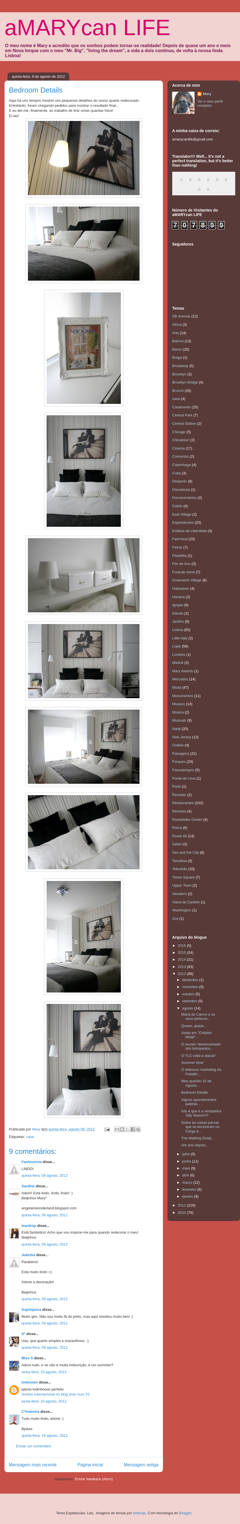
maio (186, 1168)
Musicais (179, 720)
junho (187, 1161)
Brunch (178, 391)
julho (186, 1154)
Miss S (27, 1358)
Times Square (183, 877)
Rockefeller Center (187, 819)
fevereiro (189, 1189)
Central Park (182, 415)
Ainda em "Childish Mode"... (196, 1035)
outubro (189, 994)
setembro (190, 1001)
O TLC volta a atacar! (198, 1056)
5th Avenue (181, 316)
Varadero (179, 894)
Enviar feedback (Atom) (94, 1479)
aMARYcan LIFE (87, 27)
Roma (177, 828)
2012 (182, 974)
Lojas (176, 646)
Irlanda (177, 613)
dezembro (190, 980)
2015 (182, 952)
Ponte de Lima (184, 778)
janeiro (188, 1196)
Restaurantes (183, 803)
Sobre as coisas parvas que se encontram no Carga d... (200, 1126)
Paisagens (180, 753)
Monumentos (182, 696)
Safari (177, 844)
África (176, 324)
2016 (182, 945)
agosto (188, 1008)
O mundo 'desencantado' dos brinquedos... (201, 1046)
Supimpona (31, 1309)
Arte (175, 333)
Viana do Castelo (186, 902)
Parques (179, 761)
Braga (177, 357)
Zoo (175, 918)
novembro (190, 987)
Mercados (180, 679)
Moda (176, 687)
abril (186, 1175)
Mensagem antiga (141, 1464)
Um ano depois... (194, 1145)
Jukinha (28, 1255)
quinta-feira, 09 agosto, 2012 (44, 1175)
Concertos (180, 456)
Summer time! (192, 1063)
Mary (207, 94)
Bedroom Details (194, 1092)
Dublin (177, 506)
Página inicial (90, 1464)
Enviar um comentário (33, 1446)
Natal (176, 729)
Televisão (179, 869)
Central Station (184, 423)
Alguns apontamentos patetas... (198, 1102)
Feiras (177, 547)
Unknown (29, 1382)
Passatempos (183, 770)
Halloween (180, 588)
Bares (177, 349)
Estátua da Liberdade (189, 531)
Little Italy (180, 638)
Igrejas (177, 605)
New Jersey (181, 737)
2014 (182, 959)
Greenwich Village (186, 580)
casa (29, 1137)
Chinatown (180, 440)
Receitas (179, 795)
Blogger (185, 1513)
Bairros (178, 341)
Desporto (179, 481)
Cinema (178, 448)
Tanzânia (179, 861)
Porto (176, 786)
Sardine (28, 1186)
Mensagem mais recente (33, 1464)
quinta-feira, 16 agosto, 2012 (44, 1435)
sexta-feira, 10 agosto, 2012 (43, 1372)
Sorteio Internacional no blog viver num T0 (55, 1394)
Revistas (179, 811)
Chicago (179, 432)
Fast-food (180, 539)
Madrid (177, 663)
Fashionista (31, 1162)
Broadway (180, 366)
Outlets (178, 745)
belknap (139, 1513)
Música (178, 712)
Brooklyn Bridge (185, 382)
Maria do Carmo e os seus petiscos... (198, 1016)
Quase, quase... (194, 1026)
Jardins (178, 621)
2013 (182, 967)
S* (23, 1334)
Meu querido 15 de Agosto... (196, 1083)
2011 (182, 1205)
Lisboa (177, 630)
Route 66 (179, 836)
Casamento (181, 407)
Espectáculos (183, 522)
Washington (181, 910)
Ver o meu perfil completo (210, 103)
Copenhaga (181, 465)
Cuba (176, 473)
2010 (182, 1212)
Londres (178, 654)
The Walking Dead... (197, 1138)
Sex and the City (185, 852)
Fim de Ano (181, 564)
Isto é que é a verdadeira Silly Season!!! (201, 1113)
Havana (178, 597)
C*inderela (30, 1411)
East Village (181, 514)
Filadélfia (179, 556)
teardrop (28, 1226)
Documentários (184, 498)
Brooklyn (179, 374)
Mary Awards (182, 671)
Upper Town (181, 885)
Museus (178, 704)
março (187, 1182)
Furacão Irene (183, 572)
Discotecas (181, 489)
